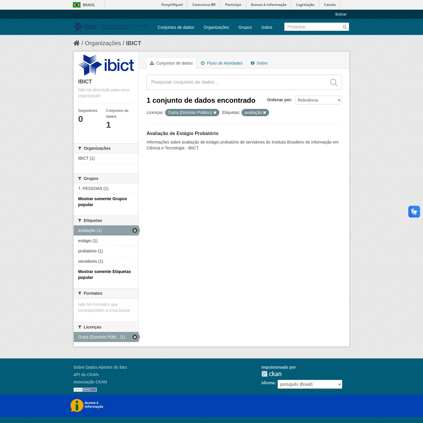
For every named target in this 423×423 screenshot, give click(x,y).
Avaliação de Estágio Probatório (183, 133)
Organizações (216, 27)
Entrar (341, 14)
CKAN (271, 374)
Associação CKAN (90, 382)
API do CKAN (85, 374)
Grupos (245, 27)
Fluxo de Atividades (221, 63)
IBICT (133, 43)
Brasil (89, 4)
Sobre (266, 27)
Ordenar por (279, 99)
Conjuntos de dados (176, 27)
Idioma (268, 382)
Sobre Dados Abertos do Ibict (100, 367)
